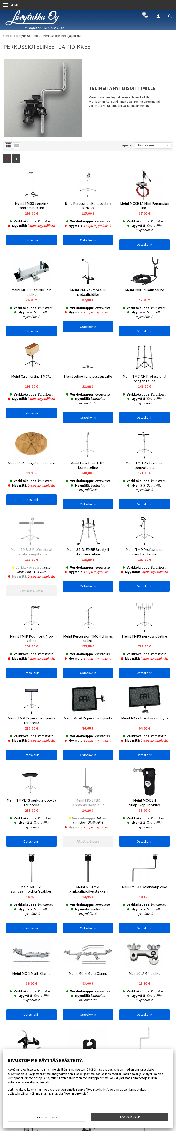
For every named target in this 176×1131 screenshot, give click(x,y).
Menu (10, 5)
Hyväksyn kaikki (129, 1117)
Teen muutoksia (46, 1117)
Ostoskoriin (31, 240)
